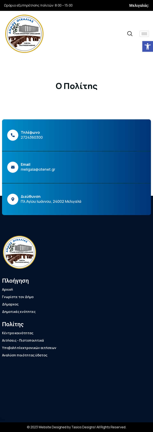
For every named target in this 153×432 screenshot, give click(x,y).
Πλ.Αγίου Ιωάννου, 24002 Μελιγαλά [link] (51, 201)
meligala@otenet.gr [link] (38, 169)
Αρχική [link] (7, 289)
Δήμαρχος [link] (10, 304)
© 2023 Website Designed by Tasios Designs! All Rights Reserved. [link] (76, 427)
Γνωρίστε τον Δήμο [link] (18, 297)
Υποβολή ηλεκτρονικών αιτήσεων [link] (29, 348)
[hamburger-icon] (144, 34)
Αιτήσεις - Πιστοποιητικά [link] (23, 340)
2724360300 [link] (32, 137)
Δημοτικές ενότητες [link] (19, 311)
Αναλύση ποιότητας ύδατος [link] (24, 355)
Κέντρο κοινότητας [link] (17, 333)
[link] (147, 46)
